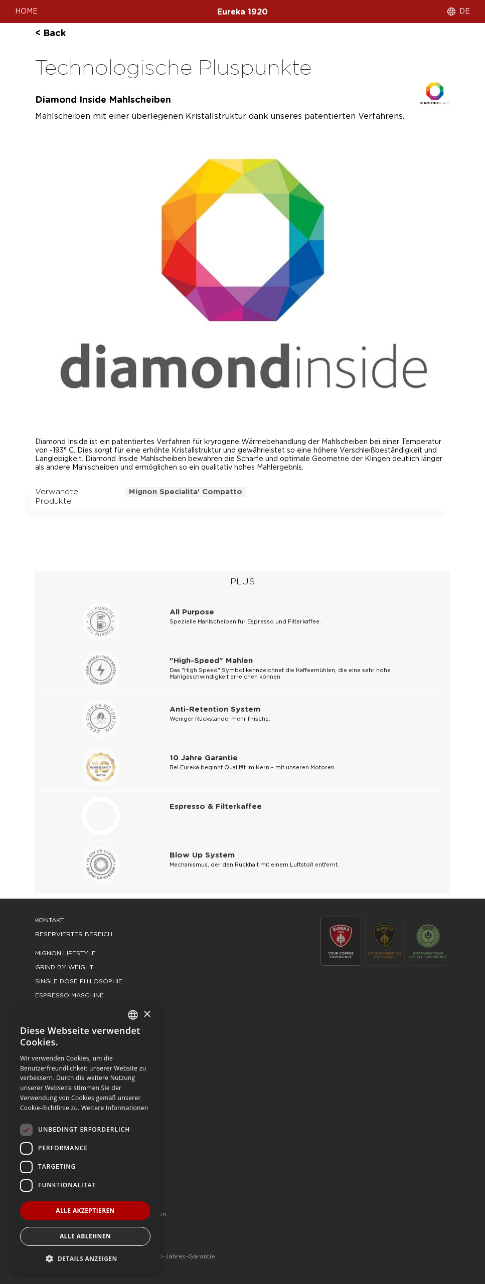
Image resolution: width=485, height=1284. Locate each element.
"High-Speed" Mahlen (211, 661)
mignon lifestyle (65, 953)
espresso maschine (69, 995)
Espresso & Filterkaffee (216, 806)
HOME (26, 11)
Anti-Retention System (215, 709)
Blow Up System (202, 855)
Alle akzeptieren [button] (85, 1210)
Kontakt (49, 920)
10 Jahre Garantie (204, 758)
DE (464, 11)
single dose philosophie (78, 981)
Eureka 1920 (242, 12)
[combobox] (133, 1015)
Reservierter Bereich (73, 934)
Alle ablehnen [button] (85, 1236)
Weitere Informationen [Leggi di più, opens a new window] (114, 1108)
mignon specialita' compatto (185, 492)
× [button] (146, 1014)
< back (50, 33)
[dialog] (85, 1138)
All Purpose (192, 612)
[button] (85, 1258)
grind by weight (64, 967)
